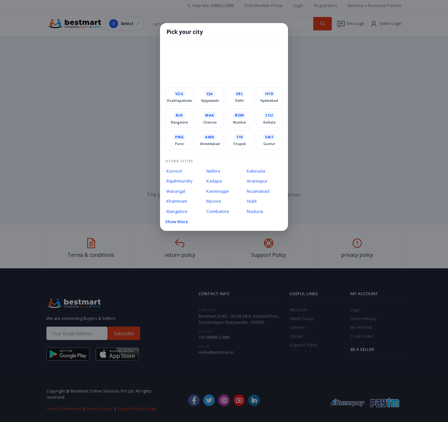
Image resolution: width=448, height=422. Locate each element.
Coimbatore (217, 211)
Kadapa (214, 181)
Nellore (213, 171)
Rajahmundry (179, 181)
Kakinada (256, 171)
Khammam (176, 201)
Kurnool (174, 171)
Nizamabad (258, 191)
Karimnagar (217, 191)
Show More (176, 221)
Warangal (175, 191)
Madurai (255, 211)
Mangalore (177, 211)
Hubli (252, 201)
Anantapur (257, 181)
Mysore (213, 201)
